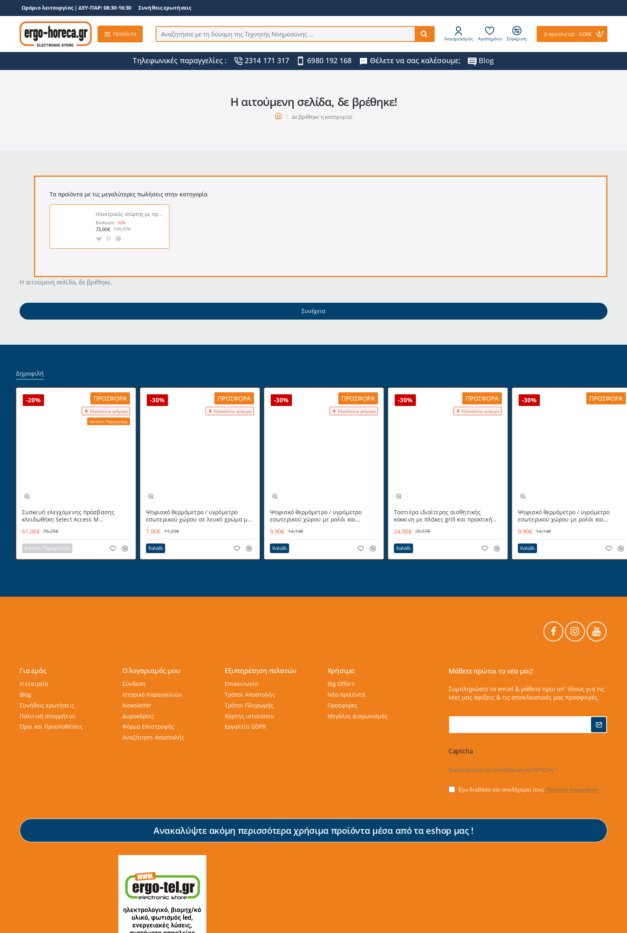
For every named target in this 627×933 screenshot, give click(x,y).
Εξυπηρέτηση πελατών (260, 670)
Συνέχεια (313, 311)
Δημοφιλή (30, 373)
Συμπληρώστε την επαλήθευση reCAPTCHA (501, 769)
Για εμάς (33, 670)
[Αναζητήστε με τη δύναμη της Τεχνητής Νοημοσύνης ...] (424, 34)
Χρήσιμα (341, 670)
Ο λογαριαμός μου (151, 670)
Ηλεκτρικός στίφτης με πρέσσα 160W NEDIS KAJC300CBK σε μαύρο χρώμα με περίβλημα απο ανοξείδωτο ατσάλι (130, 214)
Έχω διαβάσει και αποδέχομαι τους (524, 789)
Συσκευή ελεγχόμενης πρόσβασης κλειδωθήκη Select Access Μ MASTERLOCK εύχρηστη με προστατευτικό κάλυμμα (68, 516)
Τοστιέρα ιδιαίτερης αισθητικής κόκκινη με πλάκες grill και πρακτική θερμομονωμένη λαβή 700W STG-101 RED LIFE (444, 516)
